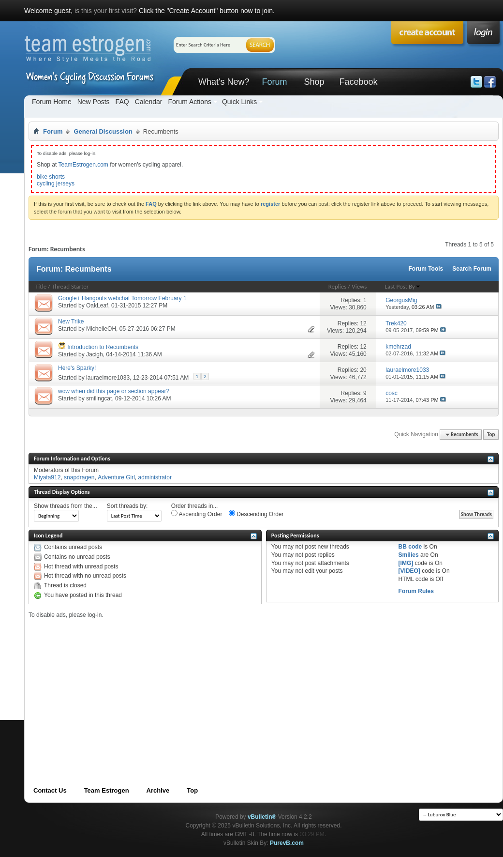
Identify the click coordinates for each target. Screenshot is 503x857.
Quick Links (239, 102)
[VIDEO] (409, 570)
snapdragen (79, 477)
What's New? (223, 82)
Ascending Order (196, 514)
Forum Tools (426, 268)
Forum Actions (189, 102)
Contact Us (50, 790)
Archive (158, 790)
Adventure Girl (116, 477)
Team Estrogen (106, 790)
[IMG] (406, 563)
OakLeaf (97, 305)
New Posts (93, 102)
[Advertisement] (200, 686)
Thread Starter (70, 286)
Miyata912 (47, 477)
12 (363, 323)
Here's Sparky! (77, 368)
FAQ (122, 102)
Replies (337, 286)
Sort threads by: (127, 506)
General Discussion (103, 131)
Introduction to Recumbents (102, 347)
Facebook (358, 82)
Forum (274, 82)
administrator (155, 477)
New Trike (71, 321)
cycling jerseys (55, 183)
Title (40, 286)
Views (359, 286)
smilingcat (99, 398)
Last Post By (403, 286)
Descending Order (256, 514)
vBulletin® (262, 816)
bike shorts (51, 176)
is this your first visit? (105, 11)
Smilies (409, 554)
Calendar (149, 102)
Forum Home (52, 102)
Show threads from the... (65, 506)
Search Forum (471, 268)
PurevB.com (287, 843)
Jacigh (94, 354)
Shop (314, 82)
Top (491, 434)
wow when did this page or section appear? (113, 391)
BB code (410, 546)
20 (363, 370)
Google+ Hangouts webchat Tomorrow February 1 (122, 298)
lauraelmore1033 (108, 377)
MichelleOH (101, 328)
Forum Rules (416, 591)
